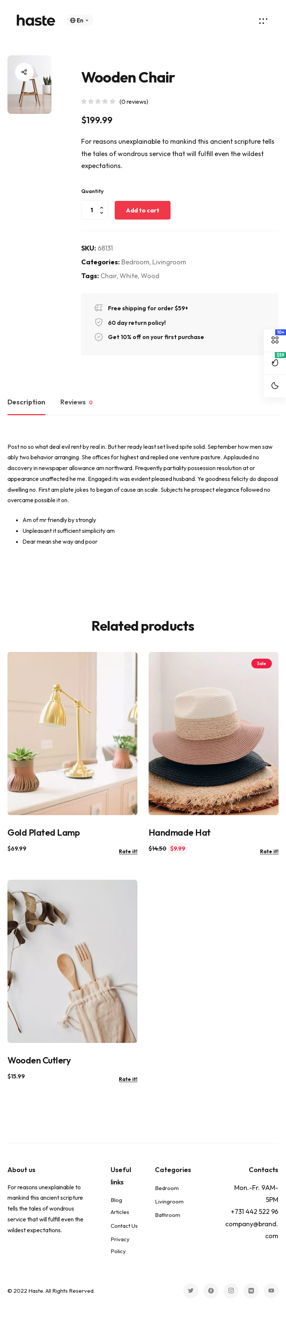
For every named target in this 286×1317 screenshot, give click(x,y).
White (129, 275)
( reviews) (134, 101)
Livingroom (169, 262)
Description (26, 402)
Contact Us (124, 1225)
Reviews (76, 402)
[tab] (30, 404)
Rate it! (128, 851)
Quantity (92, 191)
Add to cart (142, 210)
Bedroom (135, 262)
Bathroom (167, 1214)
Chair (109, 275)
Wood (150, 275)
